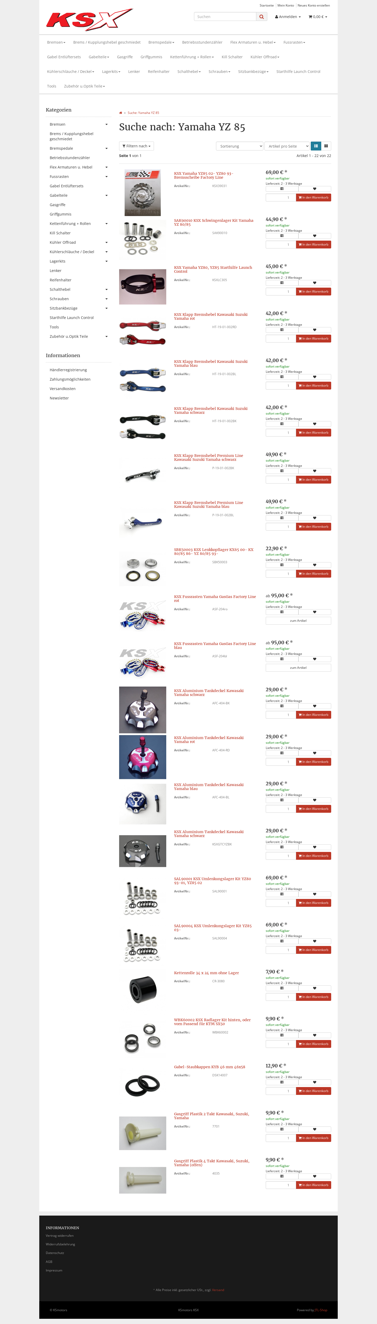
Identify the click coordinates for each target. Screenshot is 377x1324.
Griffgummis (151, 56)
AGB (49, 1261)
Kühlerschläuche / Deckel (70, 71)
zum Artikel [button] (298, 620)
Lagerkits (111, 71)
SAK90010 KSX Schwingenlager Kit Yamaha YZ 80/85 (213, 222)
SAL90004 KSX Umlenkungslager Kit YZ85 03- (213, 928)
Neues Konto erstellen (314, 5)
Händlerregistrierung (68, 369)
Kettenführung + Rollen (192, 56)
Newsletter (59, 398)
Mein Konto (286, 5)
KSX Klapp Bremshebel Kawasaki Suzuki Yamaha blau (211, 363)
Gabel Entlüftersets (64, 56)
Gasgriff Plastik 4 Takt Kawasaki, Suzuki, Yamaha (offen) (212, 1163)
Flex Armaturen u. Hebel (253, 42)
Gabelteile (99, 56)
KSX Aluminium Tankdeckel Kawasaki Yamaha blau (209, 786)
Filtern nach (137, 145)
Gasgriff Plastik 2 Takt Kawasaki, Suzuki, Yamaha (211, 1116)
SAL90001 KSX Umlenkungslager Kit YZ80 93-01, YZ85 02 (212, 880)
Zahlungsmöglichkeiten (70, 379)
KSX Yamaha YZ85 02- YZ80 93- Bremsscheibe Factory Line (204, 175)
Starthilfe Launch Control (298, 71)
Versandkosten (63, 388)
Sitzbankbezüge (253, 71)
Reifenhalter (159, 71)
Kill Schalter (232, 56)
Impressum (54, 1270)
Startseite (267, 5)
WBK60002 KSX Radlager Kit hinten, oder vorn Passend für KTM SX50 (212, 1022)
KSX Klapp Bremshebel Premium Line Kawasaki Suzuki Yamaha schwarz (208, 457)
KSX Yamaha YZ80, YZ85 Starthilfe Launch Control (213, 269)
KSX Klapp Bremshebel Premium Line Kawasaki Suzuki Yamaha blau (208, 504)
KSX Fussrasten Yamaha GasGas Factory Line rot (215, 598)
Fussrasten (294, 42)
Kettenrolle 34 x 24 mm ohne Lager (206, 973)
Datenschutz (55, 1253)
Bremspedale (161, 42)
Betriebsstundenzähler (202, 42)
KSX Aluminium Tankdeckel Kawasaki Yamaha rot (209, 739)
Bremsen (56, 42)
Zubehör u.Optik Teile (84, 86)
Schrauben (219, 71)
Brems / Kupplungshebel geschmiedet (107, 42)
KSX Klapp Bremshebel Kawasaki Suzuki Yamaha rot (211, 316)
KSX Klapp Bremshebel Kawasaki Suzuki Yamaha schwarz (211, 410)
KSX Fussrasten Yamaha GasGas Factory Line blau (215, 645)
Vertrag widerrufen (60, 1235)
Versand (218, 1290)
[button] (316, 146)
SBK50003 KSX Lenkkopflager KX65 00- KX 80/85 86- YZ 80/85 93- (213, 551)
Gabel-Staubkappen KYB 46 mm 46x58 (209, 1067)
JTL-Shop (321, 1310)
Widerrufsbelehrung (60, 1244)
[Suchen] (225, 16)
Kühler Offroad (265, 56)
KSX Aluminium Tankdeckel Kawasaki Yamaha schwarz (209, 692)
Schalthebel (189, 71)
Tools (51, 86)
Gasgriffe (125, 56)
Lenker (134, 71)
